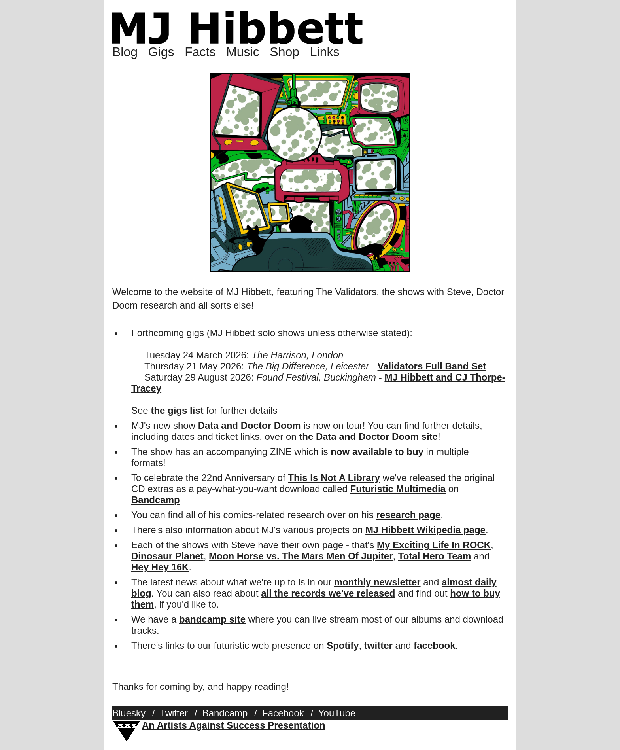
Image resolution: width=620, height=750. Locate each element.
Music (242, 52)
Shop (284, 52)
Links (325, 52)
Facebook (283, 713)
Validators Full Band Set (432, 366)
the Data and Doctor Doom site (368, 436)
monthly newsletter (377, 582)
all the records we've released (328, 593)
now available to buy (377, 451)
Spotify (343, 645)
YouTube (336, 713)
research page (408, 514)
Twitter (174, 713)
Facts (200, 52)
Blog (125, 52)
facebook (434, 645)
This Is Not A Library (334, 477)
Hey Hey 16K (160, 567)
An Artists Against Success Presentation (233, 725)
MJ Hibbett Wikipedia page (425, 530)
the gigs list (177, 410)
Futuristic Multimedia (398, 488)
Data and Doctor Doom (249, 425)
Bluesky (129, 713)
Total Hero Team (434, 556)
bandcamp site (212, 619)
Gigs (161, 52)
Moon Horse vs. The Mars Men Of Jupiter (301, 556)
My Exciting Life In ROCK (434, 545)
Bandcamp (155, 499)
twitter (378, 645)
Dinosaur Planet (167, 556)
